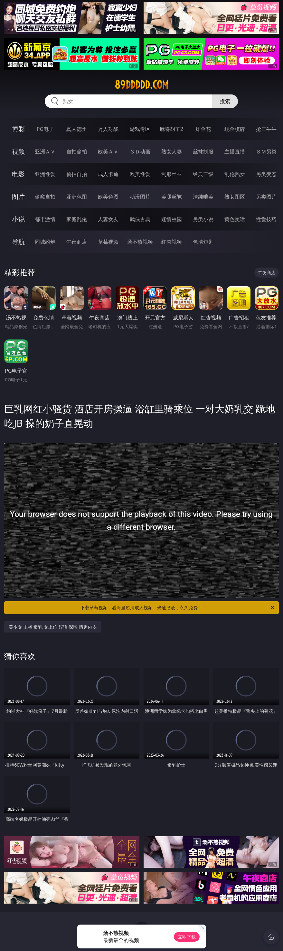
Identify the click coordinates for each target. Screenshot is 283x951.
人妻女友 (108, 219)
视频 (18, 151)
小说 (18, 219)
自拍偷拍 (76, 151)
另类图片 (266, 196)
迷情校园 (171, 219)
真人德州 (76, 128)
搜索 (225, 101)
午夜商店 (76, 241)
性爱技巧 (266, 219)
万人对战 (108, 128)
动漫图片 (140, 196)
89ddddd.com (141, 84)
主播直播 (234, 151)
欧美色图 (108, 196)
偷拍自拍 (76, 174)
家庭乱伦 (76, 219)
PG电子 (45, 128)
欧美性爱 (140, 174)
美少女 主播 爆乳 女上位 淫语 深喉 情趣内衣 (53, 627)
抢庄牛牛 (266, 128)
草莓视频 (108, 241)
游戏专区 (140, 128)
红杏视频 (171, 241)
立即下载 (187, 937)
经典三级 (203, 174)
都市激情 (45, 219)
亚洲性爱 (45, 174)
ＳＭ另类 (266, 151)
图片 (18, 196)
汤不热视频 (140, 241)
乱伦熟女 (234, 174)
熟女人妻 (171, 151)
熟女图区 (234, 196)
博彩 (18, 128)
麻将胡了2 (171, 128)
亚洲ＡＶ (45, 151)
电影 (18, 174)
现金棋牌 (234, 128)
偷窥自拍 (45, 196)
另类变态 (266, 174)
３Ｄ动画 (140, 151)
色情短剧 (203, 241)
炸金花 (203, 128)
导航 (18, 241)
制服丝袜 (171, 174)
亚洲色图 (76, 196)
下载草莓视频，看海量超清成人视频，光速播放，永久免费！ (177, 608)
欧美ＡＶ (108, 151)
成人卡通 (108, 174)
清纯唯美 (203, 196)
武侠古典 (140, 219)
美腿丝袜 (171, 196)
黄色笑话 (234, 219)
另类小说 (203, 219)
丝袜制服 (203, 151)
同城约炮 (45, 241)
